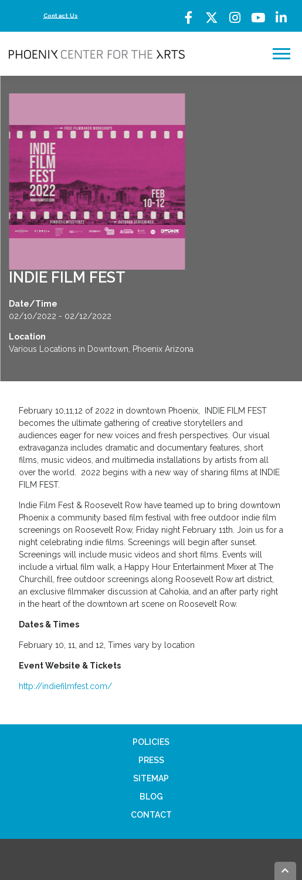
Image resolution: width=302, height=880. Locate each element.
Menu (283, 53)
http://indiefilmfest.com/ (65, 686)
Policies (151, 742)
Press (151, 760)
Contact (151, 814)
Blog (151, 796)
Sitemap (151, 778)
